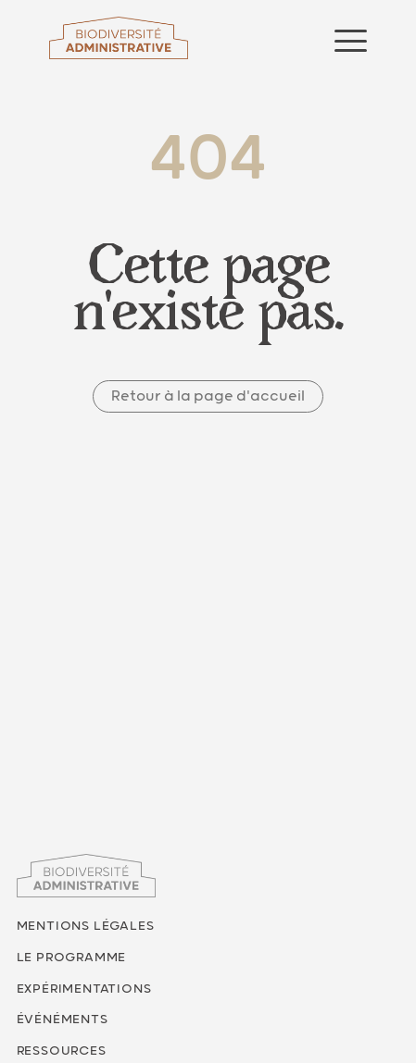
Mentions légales (86, 926)
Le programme (72, 957)
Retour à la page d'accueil (208, 396)
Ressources (62, 1051)
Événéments (62, 1019)
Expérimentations (84, 989)
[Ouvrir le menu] (350, 41)
